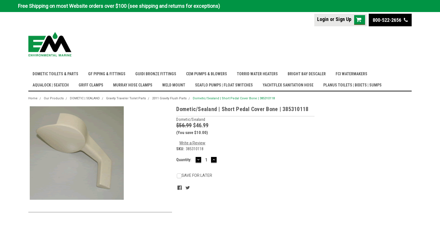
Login (323, 19)
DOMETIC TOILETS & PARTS (55, 74)
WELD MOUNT (173, 85)
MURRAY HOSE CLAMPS (132, 85)
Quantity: (183, 160)
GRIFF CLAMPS (91, 85)
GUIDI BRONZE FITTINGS (155, 74)
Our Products (54, 98)
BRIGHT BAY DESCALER (307, 74)
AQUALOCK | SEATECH (51, 85)
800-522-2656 (390, 20)
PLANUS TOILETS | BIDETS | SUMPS (352, 85)
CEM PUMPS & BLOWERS (206, 74)
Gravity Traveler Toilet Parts (126, 98)
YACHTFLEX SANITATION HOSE (288, 85)
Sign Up (343, 19)
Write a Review (192, 143)
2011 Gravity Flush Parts (169, 98)
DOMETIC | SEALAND (85, 98)
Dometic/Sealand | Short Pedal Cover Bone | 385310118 (234, 98)
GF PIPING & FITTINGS (106, 74)
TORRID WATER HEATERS (257, 74)
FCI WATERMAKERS (351, 74)
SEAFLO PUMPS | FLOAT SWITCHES (224, 85)
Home (33, 98)
